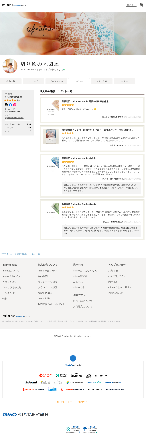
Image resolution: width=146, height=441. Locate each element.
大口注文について (83, 306)
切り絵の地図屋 (47, 64)
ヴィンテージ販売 (47, 281)
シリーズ (33, 81)
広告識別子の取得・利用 (57, 321)
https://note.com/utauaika (14, 118)
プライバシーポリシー (78, 321)
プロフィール (56, 81)
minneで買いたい (12, 276)
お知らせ (113, 270)
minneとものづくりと (85, 270)
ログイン (131, 5)
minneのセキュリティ (120, 287)
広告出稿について (83, 300)
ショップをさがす (12, 287)
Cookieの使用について (35, 321)
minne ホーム (7, 254)
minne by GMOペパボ (14, 4)
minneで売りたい (47, 270)
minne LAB (44, 298)
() (12, 100)
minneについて (10, 270)
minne (16, 315)
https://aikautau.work (12, 111)
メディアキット (114, 321)
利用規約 (113, 281)
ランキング (8, 292)
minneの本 (79, 287)
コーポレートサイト (66, 401)
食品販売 (43, 276)
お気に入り (101, 81)
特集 (4, 298)
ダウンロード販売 (47, 287)
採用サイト (84, 401)
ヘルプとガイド (117, 276)
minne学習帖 (80, 276)
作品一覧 (10, 81)
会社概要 (93, 321)
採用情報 (102, 321)
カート (141, 4)
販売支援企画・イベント (51, 303)
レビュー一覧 (35, 254)
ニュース (78, 281)
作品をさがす (9, 281)
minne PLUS (45, 292)
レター (124, 81)
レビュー (79, 81)
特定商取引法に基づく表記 (13, 321)
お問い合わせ (115, 292)
